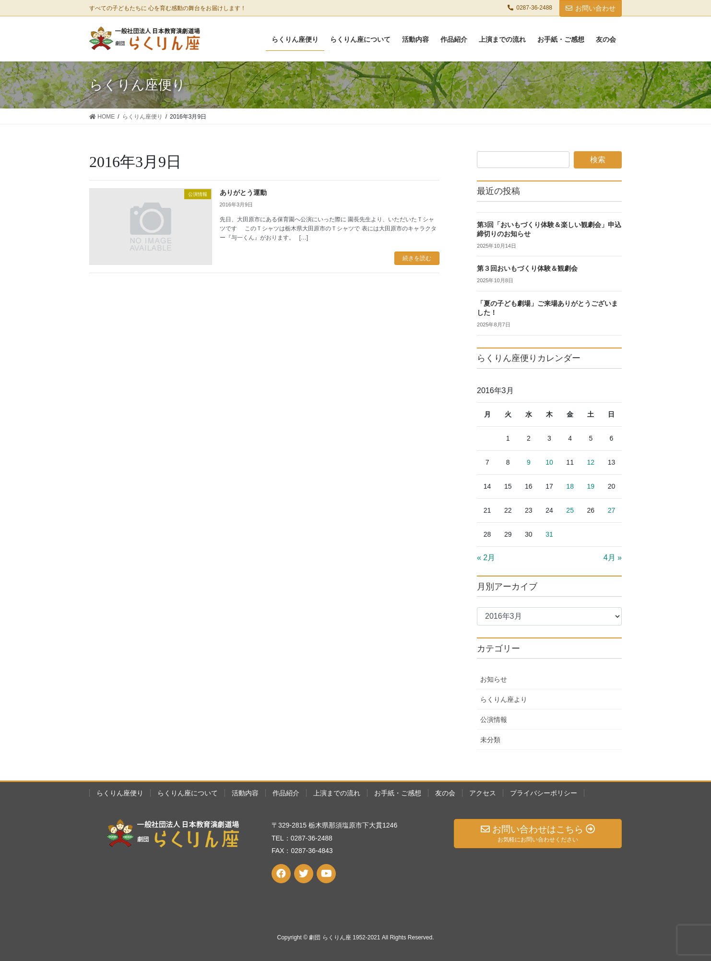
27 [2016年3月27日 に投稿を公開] (612, 510)
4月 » (613, 557)
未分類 (490, 740)
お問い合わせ (591, 8)
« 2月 (486, 557)
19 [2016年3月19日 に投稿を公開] (591, 486)
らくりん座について (187, 793)
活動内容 (245, 793)
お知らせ (493, 679)
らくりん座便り (119, 793)
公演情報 (493, 719)
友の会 (445, 793)
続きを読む (417, 258)
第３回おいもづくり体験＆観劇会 (527, 268)
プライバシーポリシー (543, 793)
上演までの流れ (336, 793)
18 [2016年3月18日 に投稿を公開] (570, 486)
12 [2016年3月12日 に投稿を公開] (591, 462)
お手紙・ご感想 (397, 793)
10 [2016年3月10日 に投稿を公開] (549, 462)
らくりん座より (503, 699)
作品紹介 (286, 793)
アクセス (482, 793)
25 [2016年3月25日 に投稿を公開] (570, 510)
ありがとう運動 (243, 192)
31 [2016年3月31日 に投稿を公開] (549, 534)
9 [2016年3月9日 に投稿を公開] (529, 462)
